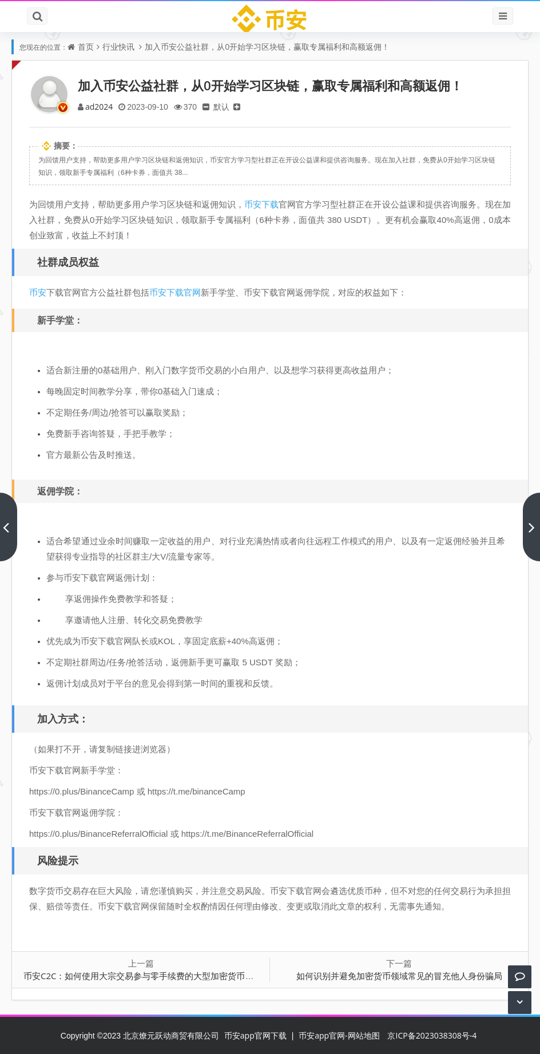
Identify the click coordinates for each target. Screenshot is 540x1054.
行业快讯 (118, 46)
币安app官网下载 (255, 1035)
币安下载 (261, 204)
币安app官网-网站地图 (339, 1035)
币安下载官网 (175, 292)
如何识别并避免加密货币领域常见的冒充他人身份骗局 (399, 975)
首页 (86, 46)
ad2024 (99, 106)
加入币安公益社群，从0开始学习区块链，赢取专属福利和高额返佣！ (267, 46)
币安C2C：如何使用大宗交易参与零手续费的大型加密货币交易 (142, 975)
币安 (37, 292)
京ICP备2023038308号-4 (432, 1035)
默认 (221, 106)
